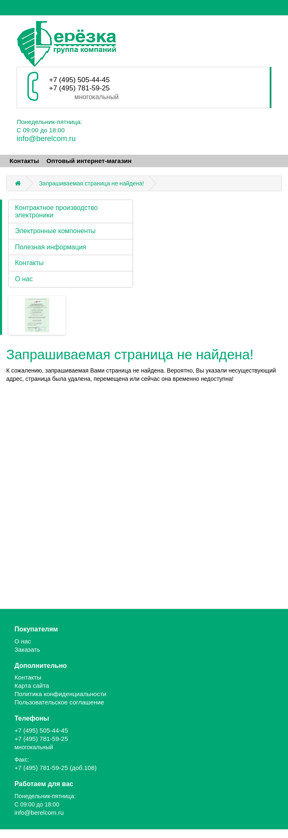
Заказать (27, 649)
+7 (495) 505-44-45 (79, 80)
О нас (24, 279)
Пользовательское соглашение (59, 702)
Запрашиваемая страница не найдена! (91, 183)
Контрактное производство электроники (56, 211)
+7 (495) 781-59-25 (79, 88)
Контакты (24, 160)
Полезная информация (50, 247)
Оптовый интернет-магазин (89, 160)
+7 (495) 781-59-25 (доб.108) (56, 767)
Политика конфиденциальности (60, 693)
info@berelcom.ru (46, 138)
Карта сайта (32, 685)
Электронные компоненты (55, 230)
